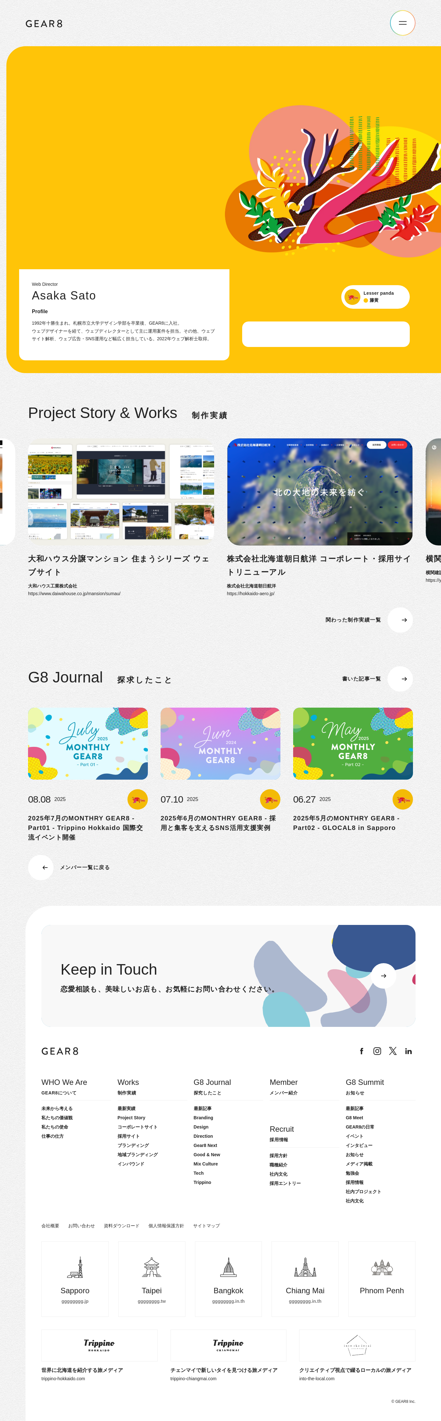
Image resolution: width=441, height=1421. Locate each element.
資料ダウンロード (122, 1225)
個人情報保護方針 (166, 1225)
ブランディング (133, 1145)
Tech (199, 1173)
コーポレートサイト (138, 1126)
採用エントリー (285, 1183)
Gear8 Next (205, 1145)
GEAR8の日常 (360, 1126)
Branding (203, 1117)
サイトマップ (206, 1225)
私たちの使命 (54, 1126)
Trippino (202, 1182)
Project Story (131, 1117)
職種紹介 (278, 1164)
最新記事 (203, 1108)
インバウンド (131, 1163)
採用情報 (355, 1182)
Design (201, 1126)
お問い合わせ (81, 1225)
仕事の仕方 (52, 1136)
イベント (355, 1136)
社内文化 (355, 1200)
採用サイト (129, 1136)
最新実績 (126, 1108)
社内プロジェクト (363, 1191)
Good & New (207, 1154)
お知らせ (355, 1154)
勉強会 (352, 1173)
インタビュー (359, 1145)
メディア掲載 (359, 1163)
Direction (203, 1136)
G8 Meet (354, 1117)
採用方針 (278, 1155)
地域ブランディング (138, 1154)
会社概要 (50, 1225)
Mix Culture (206, 1163)
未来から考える (57, 1108)
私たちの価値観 (57, 1117)
